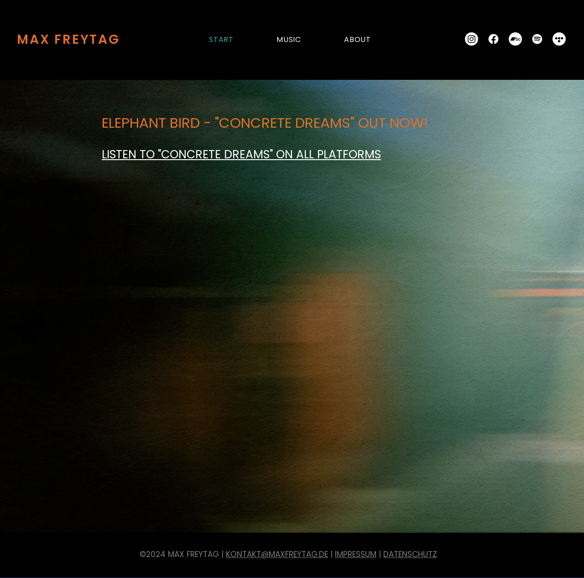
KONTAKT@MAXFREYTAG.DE (277, 554)
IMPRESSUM (355, 554)
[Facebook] (493, 39)
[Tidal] (559, 39)
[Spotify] (537, 39)
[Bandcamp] (515, 39)
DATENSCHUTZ (410, 554)
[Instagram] (471, 39)
